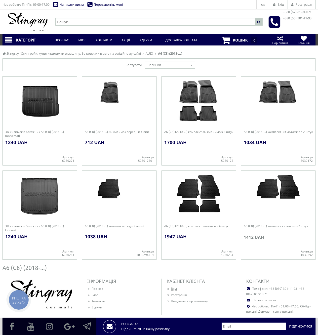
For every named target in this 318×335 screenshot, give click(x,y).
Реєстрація (177, 295)
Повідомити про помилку (187, 301)
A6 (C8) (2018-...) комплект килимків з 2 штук (276, 226)
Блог (92, 295)
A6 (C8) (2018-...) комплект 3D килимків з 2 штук (278, 132)
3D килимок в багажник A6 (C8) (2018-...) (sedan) (34, 228)
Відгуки (94, 307)
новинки (154, 65)
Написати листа (71, 4)
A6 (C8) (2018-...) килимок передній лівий (114, 226)
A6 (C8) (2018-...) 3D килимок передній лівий (117, 132)
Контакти (96, 301)
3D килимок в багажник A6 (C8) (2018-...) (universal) (34, 134)
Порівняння (280, 39)
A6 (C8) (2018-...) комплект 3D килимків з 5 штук (198, 132)
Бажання (304, 39)
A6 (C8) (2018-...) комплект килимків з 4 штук (196, 226)
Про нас (95, 289)
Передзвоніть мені (108, 4)
